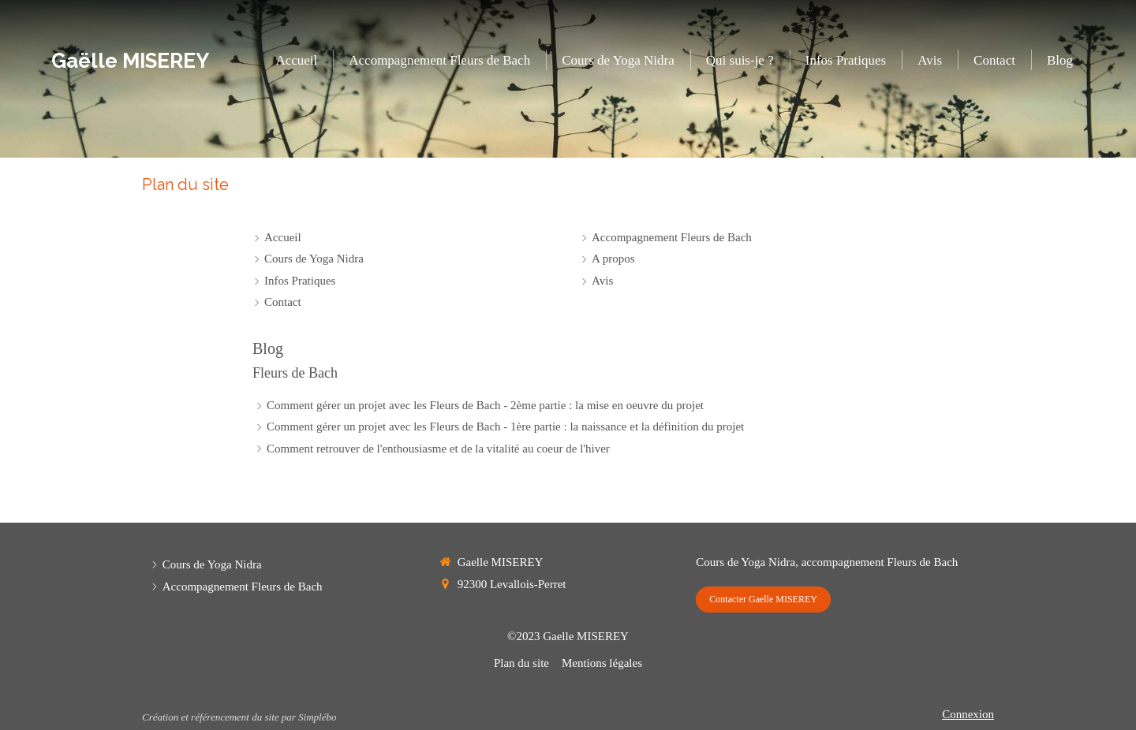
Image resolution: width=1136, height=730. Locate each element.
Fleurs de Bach (295, 373)
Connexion (968, 714)
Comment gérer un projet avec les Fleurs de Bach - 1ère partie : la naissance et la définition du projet (505, 426)
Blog (267, 348)
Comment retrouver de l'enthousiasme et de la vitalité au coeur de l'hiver (438, 448)
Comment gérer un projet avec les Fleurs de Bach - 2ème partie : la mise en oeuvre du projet (485, 405)
